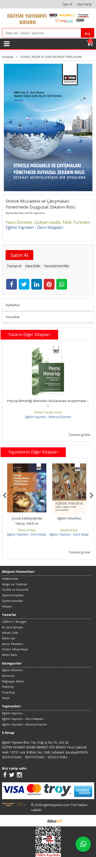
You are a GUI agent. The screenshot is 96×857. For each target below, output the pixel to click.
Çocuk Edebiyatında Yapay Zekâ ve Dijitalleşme (27, 523)
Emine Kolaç (27, 530)
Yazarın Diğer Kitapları (29, 334)
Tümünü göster (80, 435)
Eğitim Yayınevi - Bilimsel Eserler (48, 417)
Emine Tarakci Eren (48, 412)
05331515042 (12, 757)
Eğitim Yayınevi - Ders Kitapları (29, 534)
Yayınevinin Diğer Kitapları (33, 452)
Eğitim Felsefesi (69, 518)
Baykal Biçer (69, 530)
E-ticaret (40, 820)
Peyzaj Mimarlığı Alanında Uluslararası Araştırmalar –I (48, 403)
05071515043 (35, 757)
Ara (87, 34)
